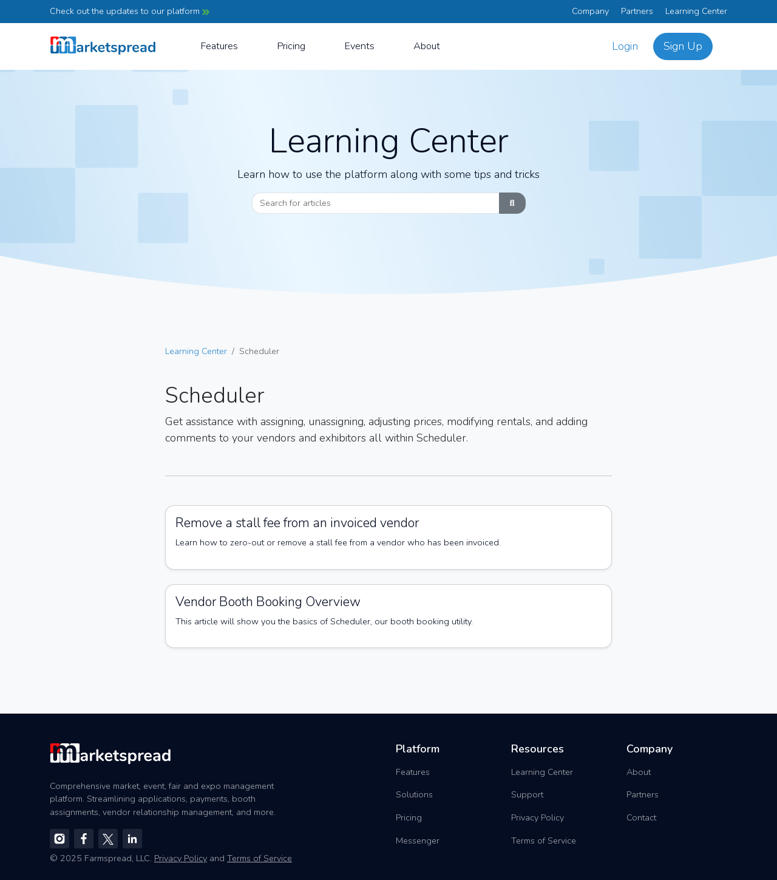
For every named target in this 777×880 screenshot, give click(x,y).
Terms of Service (543, 840)
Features (219, 46)
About (426, 46)
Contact (641, 817)
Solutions (414, 794)
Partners (637, 11)
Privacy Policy (537, 817)
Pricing (291, 46)
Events (359, 46)
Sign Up (682, 46)
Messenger (417, 840)
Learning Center (696, 11)
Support (527, 794)
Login (625, 46)
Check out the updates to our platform (129, 11)
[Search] (376, 203)
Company (590, 11)
